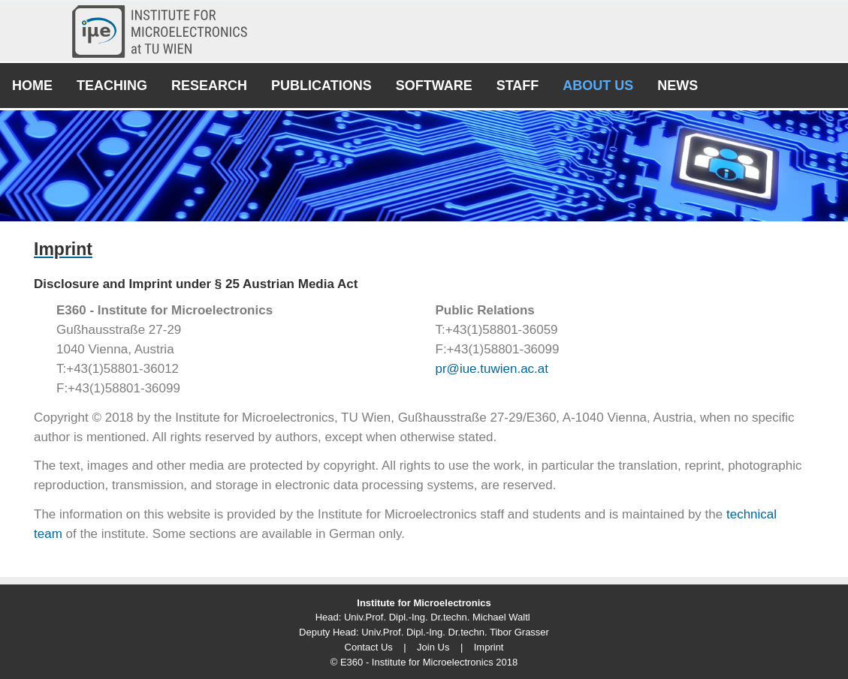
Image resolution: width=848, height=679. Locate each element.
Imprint (489, 647)
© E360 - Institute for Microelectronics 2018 (424, 662)
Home (32, 85)
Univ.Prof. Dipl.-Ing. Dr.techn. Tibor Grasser (455, 632)
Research (209, 85)
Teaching (112, 85)
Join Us (433, 647)
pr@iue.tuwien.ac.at (492, 369)
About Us (598, 85)
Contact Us (369, 647)
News (677, 85)
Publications (321, 85)
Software (434, 85)
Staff (517, 85)
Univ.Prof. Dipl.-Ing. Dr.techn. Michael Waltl (437, 617)
